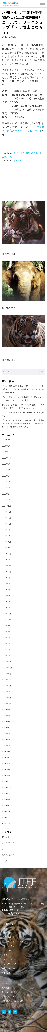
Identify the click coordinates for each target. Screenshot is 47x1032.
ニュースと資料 (8, 946)
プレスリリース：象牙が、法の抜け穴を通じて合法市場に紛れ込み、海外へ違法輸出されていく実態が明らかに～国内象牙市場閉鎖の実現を (23, 423)
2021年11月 (6, 614)
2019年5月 (6, 734)
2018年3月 (6, 769)
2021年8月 (6, 626)
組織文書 (5, 988)
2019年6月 (6, 727)
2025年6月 (6, 476)
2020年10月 (7, 668)
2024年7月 (6, 524)
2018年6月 (6, 751)
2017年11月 (6, 787)
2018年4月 (6, 764)
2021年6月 (6, 638)
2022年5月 (6, 584)
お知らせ (18, 160)
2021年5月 (6, 644)
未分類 (4, 861)
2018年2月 (6, 775)
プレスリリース (8, 843)
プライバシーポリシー (10, 997)
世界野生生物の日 (34, 153)
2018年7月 (6, 746)
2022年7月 (6, 578)
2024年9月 (6, 512)
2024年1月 (6, 548)
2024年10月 (7, 506)
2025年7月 (6, 470)
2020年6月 (6, 686)
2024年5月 (6, 536)
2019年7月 (6, 722)
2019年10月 (7, 704)
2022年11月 (6, 572)
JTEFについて (7, 924)
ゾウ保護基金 (9, 937)
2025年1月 (6, 500)
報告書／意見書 (8, 855)
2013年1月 (6, 823)
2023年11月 (6, 554)
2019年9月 (6, 709)
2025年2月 (6, 494)
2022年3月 (6, 596)
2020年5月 (6, 692)
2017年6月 (6, 805)
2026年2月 (6, 446)
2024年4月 (6, 542)
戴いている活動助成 (10, 992)
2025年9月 (6, 464)
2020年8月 (6, 674)
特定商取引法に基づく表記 (12, 1001)
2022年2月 (6, 602)
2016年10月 (6, 811)
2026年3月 (6, 440)
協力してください (9, 968)
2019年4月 (6, 739)
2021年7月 (6, 632)
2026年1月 (6, 452)
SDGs (16, 153)
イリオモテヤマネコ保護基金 (15, 942)
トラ (23, 153)
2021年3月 (6, 656)
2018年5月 (6, 757)
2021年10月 (6, 620)
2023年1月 (6, 560)
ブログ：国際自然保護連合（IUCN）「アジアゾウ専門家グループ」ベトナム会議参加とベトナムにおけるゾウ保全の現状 (23, 389)
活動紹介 (5, 928)
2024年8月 (6, 518)
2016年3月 (6, 817)
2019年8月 (6, 716)
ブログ (4, 849)
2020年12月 (7, 662)
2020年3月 (6, 698)
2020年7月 (6, 680)
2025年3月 (6, 488)
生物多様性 (7, 157)
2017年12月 (6, 781)
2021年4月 (6, 650)
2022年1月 (6, 608)
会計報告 (5, 983)
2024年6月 (6, 530)
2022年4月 (6, 590)
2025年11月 (6, 458)
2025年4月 (6, 482)
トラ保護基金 (9, 933)
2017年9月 (6, 799)
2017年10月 (7, 793)
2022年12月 (6, 566)
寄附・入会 (6, 973)
